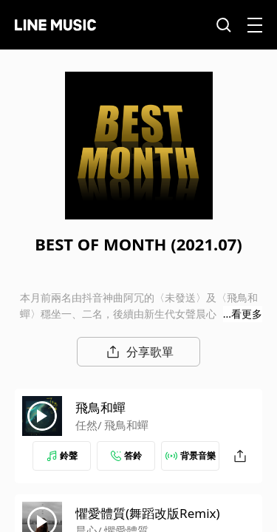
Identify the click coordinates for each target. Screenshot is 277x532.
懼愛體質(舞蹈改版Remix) (147, 513)
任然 (86, 424)
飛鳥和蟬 (100, 407)
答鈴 (126, 455)
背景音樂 (190, 455)
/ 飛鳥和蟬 (123, 424)
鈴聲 (62, 455)
